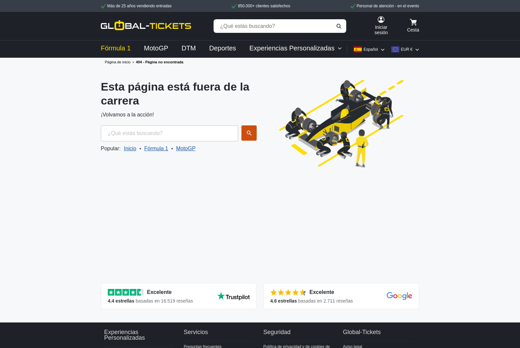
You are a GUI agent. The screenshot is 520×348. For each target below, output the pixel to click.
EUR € (407, 49)
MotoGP (186, 148)
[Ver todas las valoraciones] (179, 296)
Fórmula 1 (156, 148)
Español (370, 49)
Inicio (130, 148)
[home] (146, 26)
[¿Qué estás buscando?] (280, 26)
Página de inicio (118, 62)
